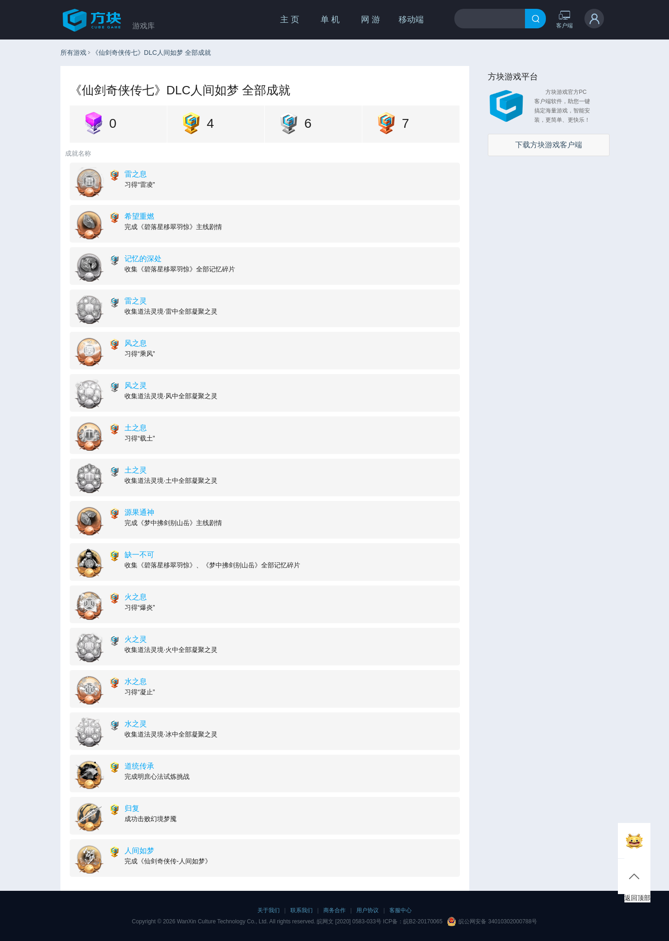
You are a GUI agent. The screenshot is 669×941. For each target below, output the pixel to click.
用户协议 (367, 910)
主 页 (289, 19)
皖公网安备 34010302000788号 (498, 921)
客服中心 (400, 910)
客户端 (564, 19)
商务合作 (334, 910)
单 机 (330, 19)
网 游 (370, 19)
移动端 (411, 19)
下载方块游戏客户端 (548, 145)
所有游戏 (73, 52)
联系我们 (301, 910)
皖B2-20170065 (422, 921)
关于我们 (268, 910)
